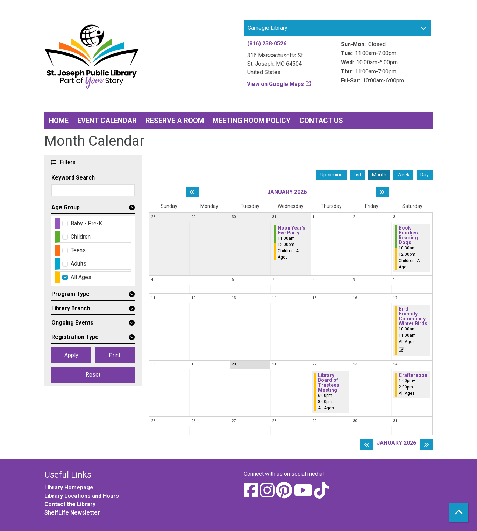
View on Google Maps (275, 84)
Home (59, 120)
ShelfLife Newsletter (72, 512)
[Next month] (382, 192)
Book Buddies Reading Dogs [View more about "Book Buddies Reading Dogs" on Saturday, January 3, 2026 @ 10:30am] (408, 235)
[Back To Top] (458, 512)
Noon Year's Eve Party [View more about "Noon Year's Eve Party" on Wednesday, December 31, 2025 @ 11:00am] (291, 230)
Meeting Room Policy (252, 120)
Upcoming (331, 174)
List (357, 174)
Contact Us (321, 120)
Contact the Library (69, 504)
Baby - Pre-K (86, 223)
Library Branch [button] (70, 308)
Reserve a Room (174, 120)
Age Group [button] (65, 207)
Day (424, 174)
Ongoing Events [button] (72, 322)
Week (403, 174)
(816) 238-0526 (266, 43)
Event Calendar (107, 120)
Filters (67, 162)
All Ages (81, 277)
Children (81, 236)
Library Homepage (68, 487)
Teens (78, 250)
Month (379, 174)
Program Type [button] (70, 294)
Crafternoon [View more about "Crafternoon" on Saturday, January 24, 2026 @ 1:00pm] (413, 375)
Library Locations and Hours (81, 496)
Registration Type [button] (75, 337)
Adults (78, 263)
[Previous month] (192, 192)
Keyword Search (73, 177)
